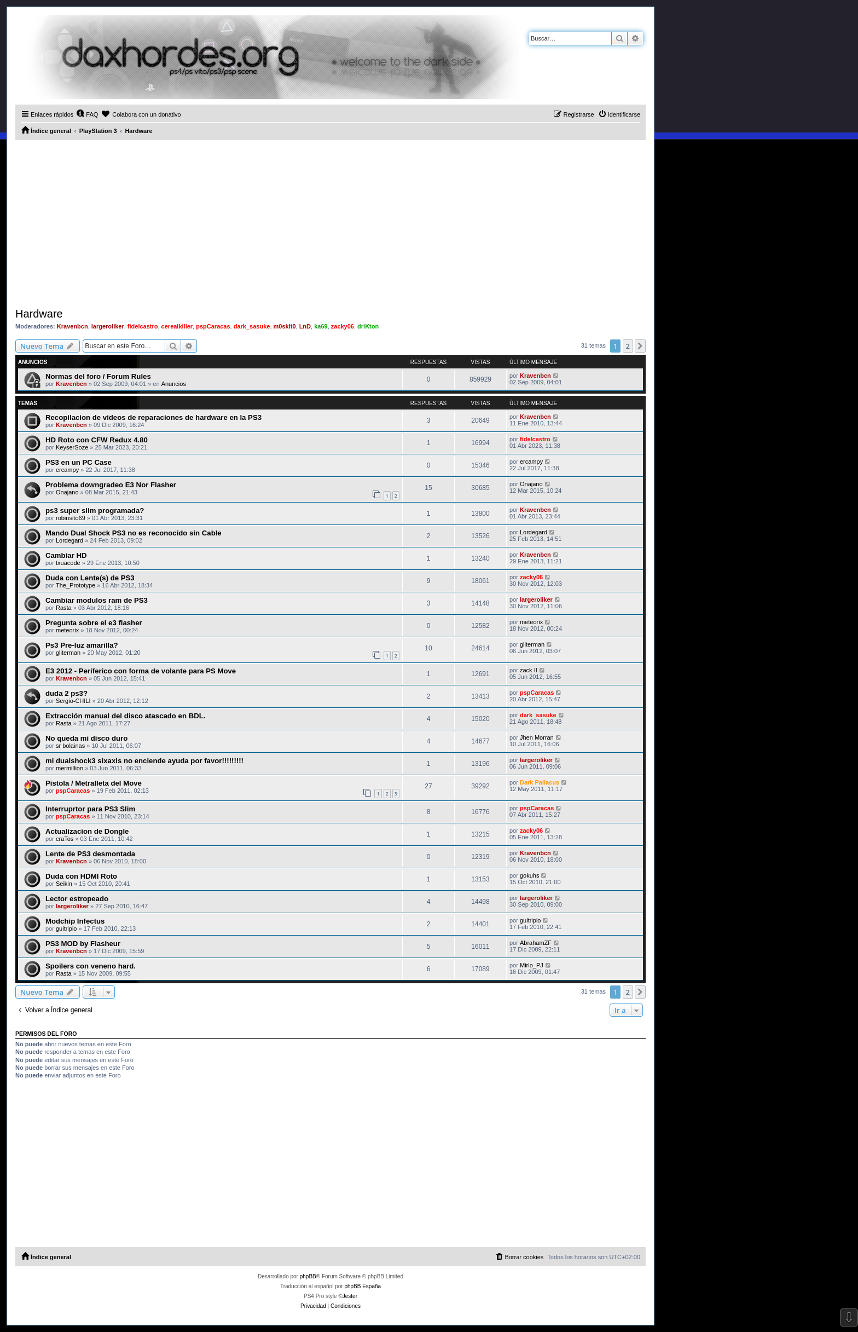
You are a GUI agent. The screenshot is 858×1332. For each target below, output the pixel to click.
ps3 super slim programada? (94, 510)
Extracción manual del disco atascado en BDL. (125, 716)
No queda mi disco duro (86, 738)
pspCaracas (213, 326)
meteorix (67, 630)
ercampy (67, 469)
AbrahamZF (536, 942)
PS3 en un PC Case (78, 462)
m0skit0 (285, 326)
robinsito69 (70, 518)
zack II (528, 670)
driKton (368, 326)
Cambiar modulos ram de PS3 (96, 600)
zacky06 (342, 326)
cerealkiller (177, 326)
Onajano (67, 492)
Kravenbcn (72, 326)
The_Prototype (75, 585)
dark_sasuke (252, 326)
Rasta (64, 607)
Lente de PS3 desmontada (90, 854)
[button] (640, 346)
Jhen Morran (537, 737)
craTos (64, 838)
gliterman (68, 652)
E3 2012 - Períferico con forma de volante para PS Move (140, 671)
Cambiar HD (65, 555)
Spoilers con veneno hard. (90, 966)
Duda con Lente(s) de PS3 (90, 578)
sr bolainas (70, 745)
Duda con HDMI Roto (81, 876)
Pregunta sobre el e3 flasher (93, 623)
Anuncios (173, 383)
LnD (305, 326)
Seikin (64, 883)
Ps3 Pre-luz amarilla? (81, 645)
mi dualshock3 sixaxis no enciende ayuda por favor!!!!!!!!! (144, 761)
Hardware (39, 314)
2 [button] (628, 346)
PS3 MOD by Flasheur (82, 943)
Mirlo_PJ (531, 965)
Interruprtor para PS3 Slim (90, 809)
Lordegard (69, 540)
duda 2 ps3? (66, 693)
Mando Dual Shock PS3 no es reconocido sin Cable (133, 533)
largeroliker (107, 326)
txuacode (68, 563)
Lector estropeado (76, 899)
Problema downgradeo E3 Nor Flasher (110, 485)
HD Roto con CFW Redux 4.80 (96, 440)
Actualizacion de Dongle (87, 831)
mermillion (69, 768)
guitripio (66, 928)
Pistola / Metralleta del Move (93, 783)
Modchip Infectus (75, 921)
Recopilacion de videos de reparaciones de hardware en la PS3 (153, 417)
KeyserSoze (72, 447)
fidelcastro (142, 326)
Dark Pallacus (539, 782)
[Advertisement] (330, 222)
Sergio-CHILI (73, 700)
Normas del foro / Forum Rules (98, 376)
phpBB (308, 1276)
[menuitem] (87, 114)
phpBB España (362, 1286)
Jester (350, 1296)
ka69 (320, 326)
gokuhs (529, 875)
